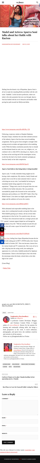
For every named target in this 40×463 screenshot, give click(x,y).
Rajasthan (17, 366)
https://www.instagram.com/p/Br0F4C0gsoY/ (15, 164)
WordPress (15, 459)
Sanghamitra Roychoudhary (11, 44)
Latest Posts (11, 312)
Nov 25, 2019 (26, 44)
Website (4, 433)
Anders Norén (31, 459)
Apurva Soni (6, 238)
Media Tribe (6, 268)
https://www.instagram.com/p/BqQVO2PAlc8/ (15, 233)
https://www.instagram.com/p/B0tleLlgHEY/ (15, 204)
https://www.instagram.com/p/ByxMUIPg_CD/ (16, 129)
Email (4, 425)
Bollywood (15, 364)
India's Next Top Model (28, 364)
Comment (5, 398)
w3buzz (20, 2)
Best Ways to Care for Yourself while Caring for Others (20, 387)
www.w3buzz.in (14, 325)
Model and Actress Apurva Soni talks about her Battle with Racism (19, 35)
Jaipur (5, 366)
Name (4, 417)
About (4, 312)
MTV (10, 366)
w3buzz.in (19, 318)
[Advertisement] (20, 69)
